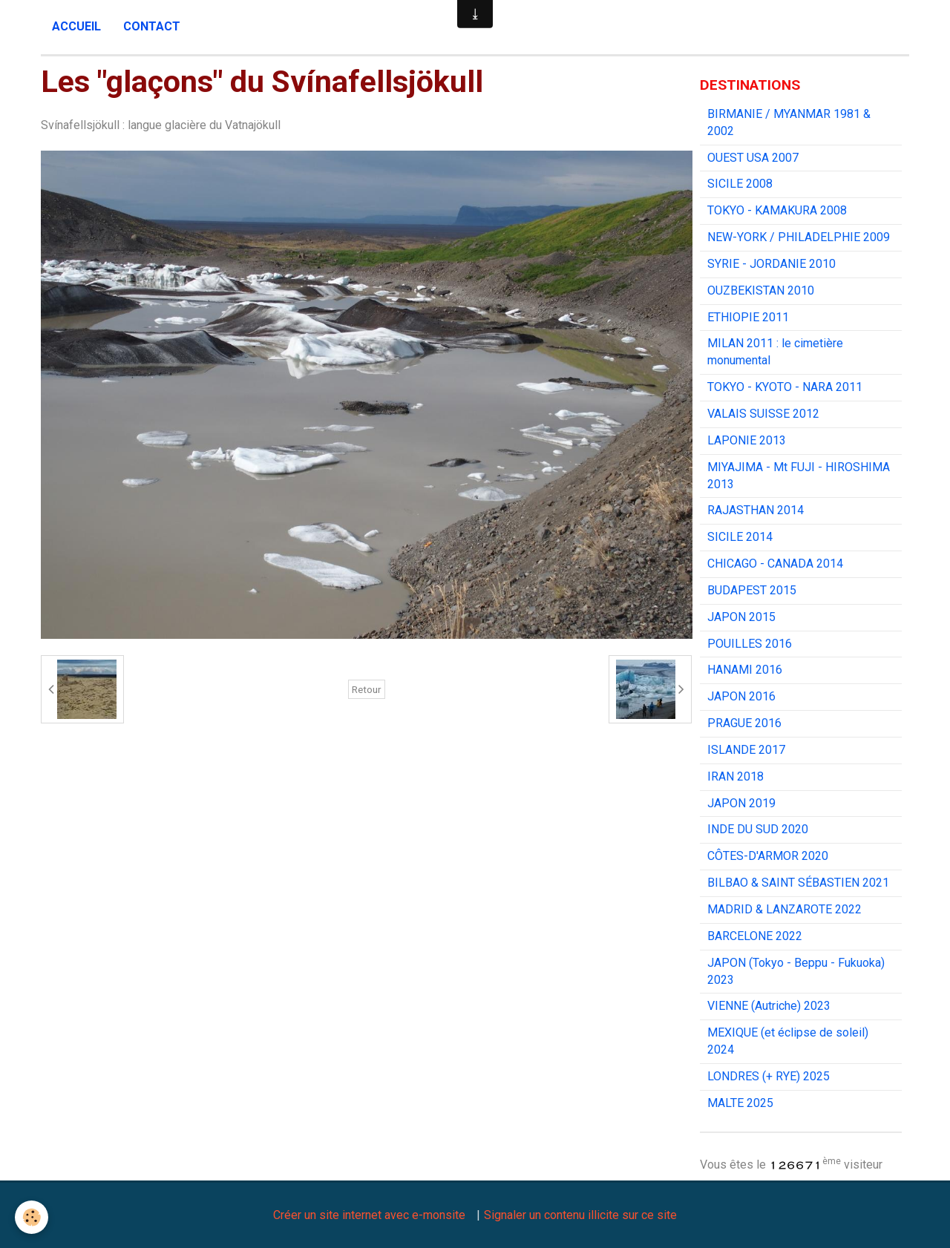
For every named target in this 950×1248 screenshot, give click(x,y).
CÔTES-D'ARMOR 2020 (767, 856)
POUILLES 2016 (749, 644)
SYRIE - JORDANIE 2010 (771, 264)
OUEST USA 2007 (753, 158)
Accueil (76, 26)
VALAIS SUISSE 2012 (763, 414)
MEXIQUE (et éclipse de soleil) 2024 (787, 1041)
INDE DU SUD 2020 (757, 829)
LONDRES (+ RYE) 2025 (768, 1076)
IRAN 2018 (735, 776)
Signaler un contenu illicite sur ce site (580, 1215)
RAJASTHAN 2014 (755, 510)
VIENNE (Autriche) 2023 (769, 1006)
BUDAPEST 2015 (751, 590)
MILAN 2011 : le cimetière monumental (775, 351)
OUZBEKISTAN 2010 (760, 290)
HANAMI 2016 (744, 670)
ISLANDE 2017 (746, 750)
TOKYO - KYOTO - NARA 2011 (784, 387)
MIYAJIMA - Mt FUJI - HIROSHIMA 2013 (798, 475)
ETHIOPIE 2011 (748, 317)
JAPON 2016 (741, 696)
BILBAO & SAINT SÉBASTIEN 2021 (798, 883)
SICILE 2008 (740, 184)
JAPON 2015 (741, 617)
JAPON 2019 (741, 803)
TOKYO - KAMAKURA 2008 (777, 210)
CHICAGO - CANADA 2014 (775, 563)
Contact (151, 26)
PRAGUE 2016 (744, 723)
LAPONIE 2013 (746, 440)
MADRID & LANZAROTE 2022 (784, 909)
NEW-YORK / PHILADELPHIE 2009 (798, 237)
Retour (366, 689)
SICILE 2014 (740, 537)
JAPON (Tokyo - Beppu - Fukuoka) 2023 (796, 971)
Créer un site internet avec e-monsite (369, 1215)
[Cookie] (31, 1217)
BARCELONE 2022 (754, 936)
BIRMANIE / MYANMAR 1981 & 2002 (789, 122)
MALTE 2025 (740, 1103)
